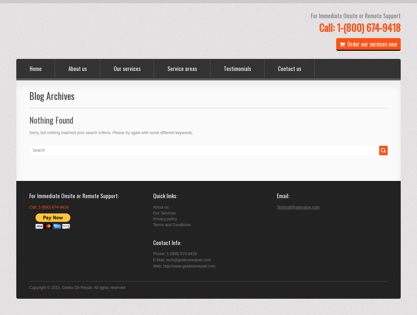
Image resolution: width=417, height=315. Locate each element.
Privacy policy (165, 219)
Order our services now (368, 44)
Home (36, 68)
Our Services (164, 213)
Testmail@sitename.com (298, 207)
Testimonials (237, 68)
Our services (127, 68)
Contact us (289, 68)
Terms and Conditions (172, 225)
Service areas (182, 68)
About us (77, 68)
